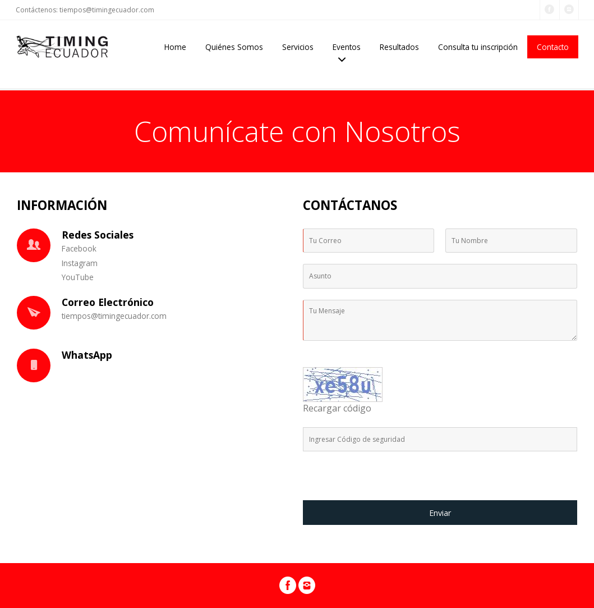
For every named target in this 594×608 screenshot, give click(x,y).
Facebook (79, 248)
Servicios (298, 47)
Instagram (80, 263)
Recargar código (337, 408)
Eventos (347, 47)
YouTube (78, 277)
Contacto (553, 47)
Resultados (399, 47)
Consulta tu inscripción (478, 47)
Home (175, 47)
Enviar (440, 513)
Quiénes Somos (234, 47)
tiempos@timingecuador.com (106, 10)
